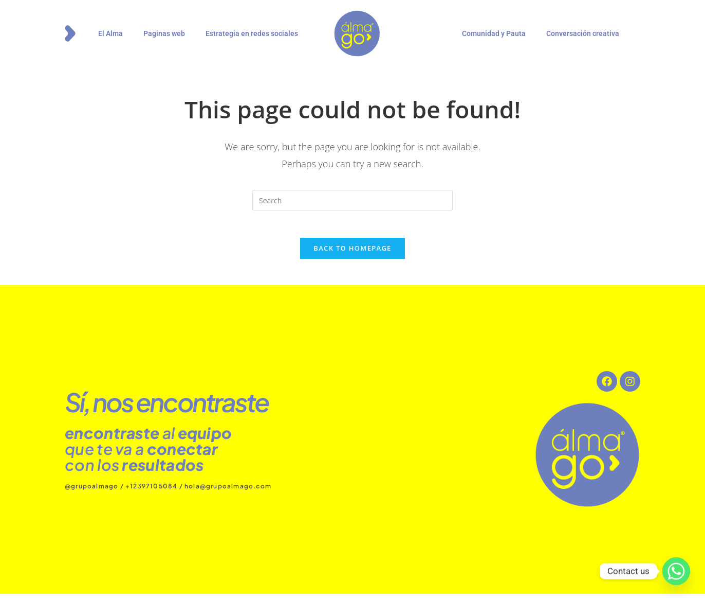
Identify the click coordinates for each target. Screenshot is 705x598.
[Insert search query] (352, 200)
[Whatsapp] (676, 571)
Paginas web (164, 33)
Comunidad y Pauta (494, 33)
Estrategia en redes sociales (252, 33)
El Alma (110, 33)
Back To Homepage (352, 252)
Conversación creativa (582, 33)
